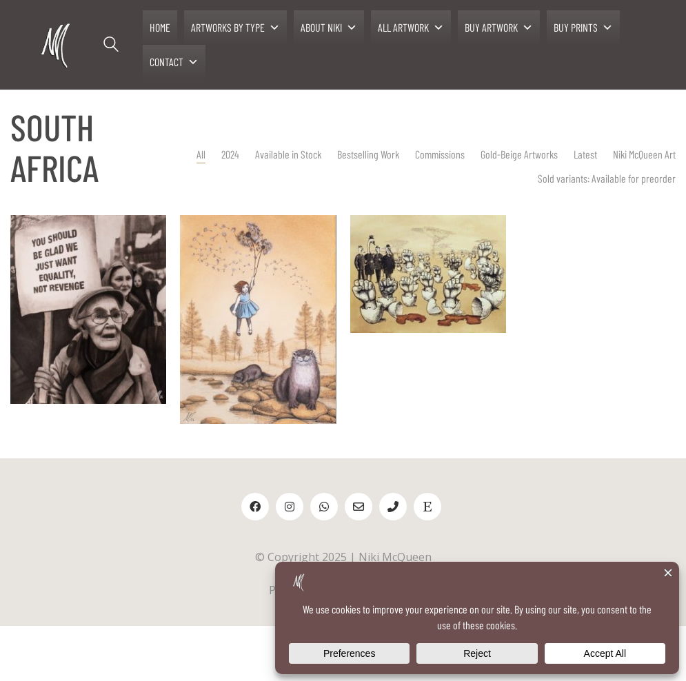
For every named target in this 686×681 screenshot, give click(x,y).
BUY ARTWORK (499, 27)
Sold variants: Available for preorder (603, 178)
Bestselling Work (379, 154)
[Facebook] (255, 506)
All (212, 154)
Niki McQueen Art (640, 154)
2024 (241, 154)
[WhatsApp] (324, 506)
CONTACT (174, 62)
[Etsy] (427, 506)
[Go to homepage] (57, 45)
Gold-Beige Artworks (522, 154)
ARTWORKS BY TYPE (235, 27)
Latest (585, 154)
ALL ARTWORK (411, 27)
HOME (160, 27)
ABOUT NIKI (329, 27)
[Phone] (393, 506)
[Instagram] (289, 506)
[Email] (358, 506)
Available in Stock (299, 154)
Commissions (449, 154)
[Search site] (111, 46)
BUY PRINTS (583, 27)
